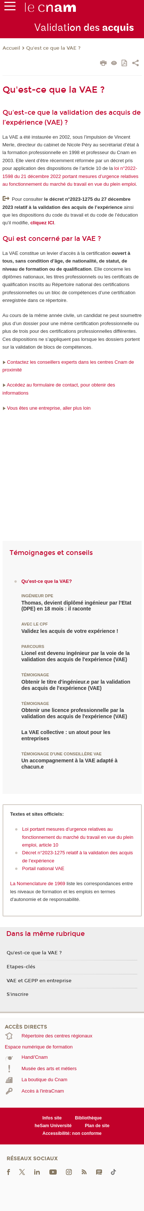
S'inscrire (17, 994)
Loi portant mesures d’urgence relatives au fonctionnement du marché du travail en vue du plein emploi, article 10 (77, 837)
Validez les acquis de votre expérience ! (69, 631)
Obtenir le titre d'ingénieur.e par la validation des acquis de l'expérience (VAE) (75, 685)
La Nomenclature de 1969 (38, 883)
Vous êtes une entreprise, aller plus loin (47, 408)
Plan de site (97, 1125)
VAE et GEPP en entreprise (39, 981)
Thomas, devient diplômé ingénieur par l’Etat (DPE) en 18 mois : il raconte (76, 606)
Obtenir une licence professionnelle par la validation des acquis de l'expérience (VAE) (74, 713)
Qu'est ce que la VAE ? (53, 48)
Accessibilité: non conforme (72, 1133)
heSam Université (53, 1125)
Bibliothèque (88, 1118)
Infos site (52, 1118)
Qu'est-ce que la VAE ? (34, 953)
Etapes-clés (21, 967)
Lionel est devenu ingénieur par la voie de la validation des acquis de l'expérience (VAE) (75, 656)
